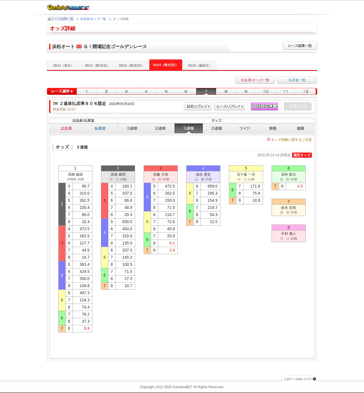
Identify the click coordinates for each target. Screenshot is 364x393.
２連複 (217, 128)
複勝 (301, 128)
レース (229, 106)
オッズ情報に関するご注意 (289, 140)
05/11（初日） (63, 65)
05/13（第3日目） (131, 65)
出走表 (66, 128)
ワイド (245, 128)
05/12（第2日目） (97, 65)
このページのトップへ (299, 379)
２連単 (160, 128)
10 (266, 91)
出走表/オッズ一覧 (93, 18)
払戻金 (100, 128)
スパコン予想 (264, 106)
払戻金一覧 (297, 80)
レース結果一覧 (62, 18)
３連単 (132, 128)
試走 (197, 106)
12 (306, 91)
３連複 (189, 128)
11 (286, 91)
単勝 (273, 128)
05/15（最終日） (200, 65)
